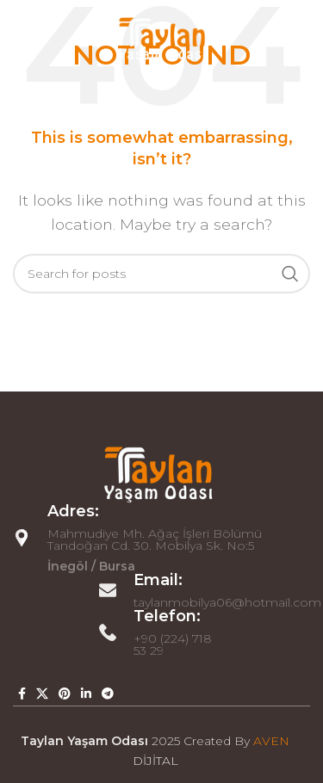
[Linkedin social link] (86, 693)
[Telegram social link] (107, 693)
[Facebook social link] (22, 693)
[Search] (161, 273)
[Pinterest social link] (64, 693)
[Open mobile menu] (21, 39)
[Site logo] (162, 37)
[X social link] (42, 693)
